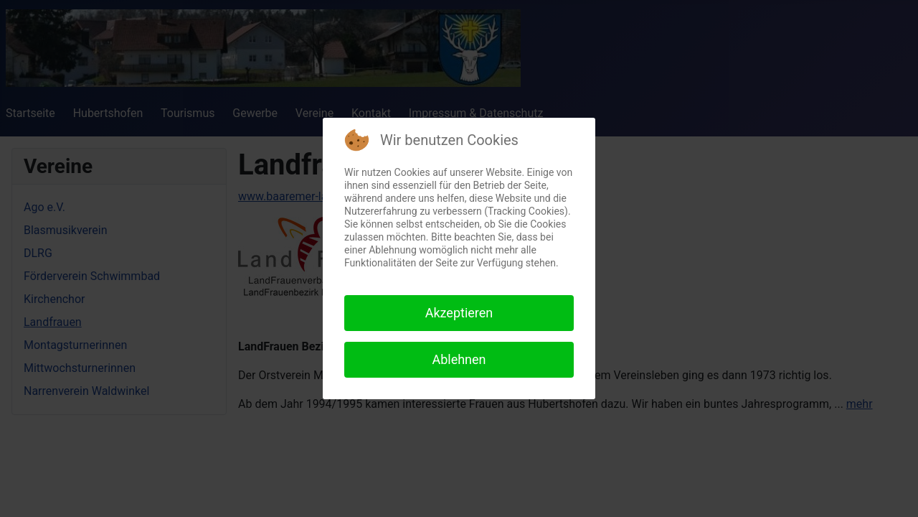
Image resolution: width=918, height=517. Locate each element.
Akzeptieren (459, 312)
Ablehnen (459, 359)
